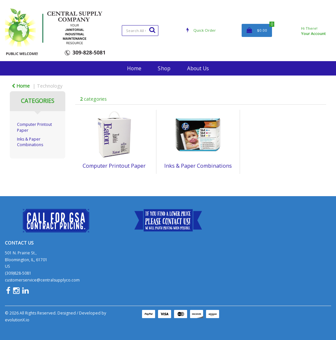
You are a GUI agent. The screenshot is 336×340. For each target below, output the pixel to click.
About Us (198, 68)
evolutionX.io (17, 320)
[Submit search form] (152, 30)
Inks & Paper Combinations (30, 141)
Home (134, 68)
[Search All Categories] (140, 30)
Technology (49, 86)
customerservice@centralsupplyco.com (42, 280)
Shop (164, 68)
